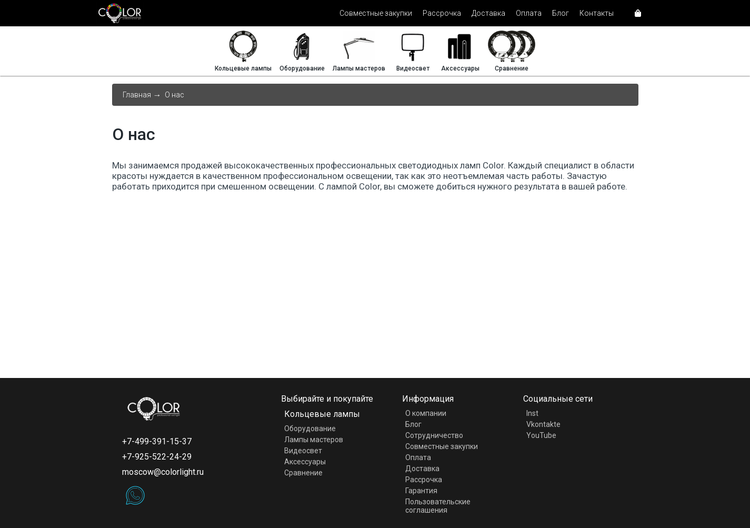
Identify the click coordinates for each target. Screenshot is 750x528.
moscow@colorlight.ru (163, 472)
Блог (560, 13)
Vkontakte (543, 424)
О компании (425, 413)
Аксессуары (305, 461)
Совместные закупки (375, 13)
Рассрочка (442, 13)
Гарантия (421, 490)
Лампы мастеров (313, 439)
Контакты (596, 13)
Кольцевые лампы (322, 414)
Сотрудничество (434, 435)
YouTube (541, 435)
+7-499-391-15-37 (157, 441)
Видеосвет (303, 450)
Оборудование (310, 428)
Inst (532, 413)
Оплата (529, 13)
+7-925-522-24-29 (157, 457)
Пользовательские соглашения (438, 505)
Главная (137, 95)
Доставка (488, 13)
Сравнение (303, 473)
